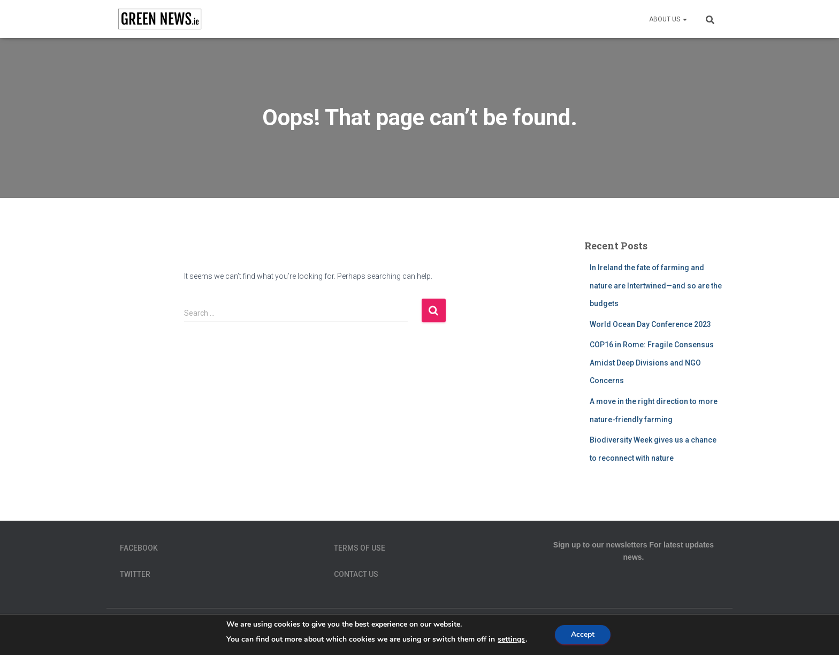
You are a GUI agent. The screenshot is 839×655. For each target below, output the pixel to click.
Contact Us (356, 574)
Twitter (135, 574)
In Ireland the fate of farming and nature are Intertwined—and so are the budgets (656, 285)
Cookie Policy (234, 632)
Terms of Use (359, 548)
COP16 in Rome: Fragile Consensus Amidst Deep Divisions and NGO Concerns (652, 362)
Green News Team (405, 632)
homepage (469, 632)
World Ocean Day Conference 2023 (650, 324)
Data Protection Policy (316, 632)
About (125, 632)
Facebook (139, 548)
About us (668, 19)
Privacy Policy (530, 632)
